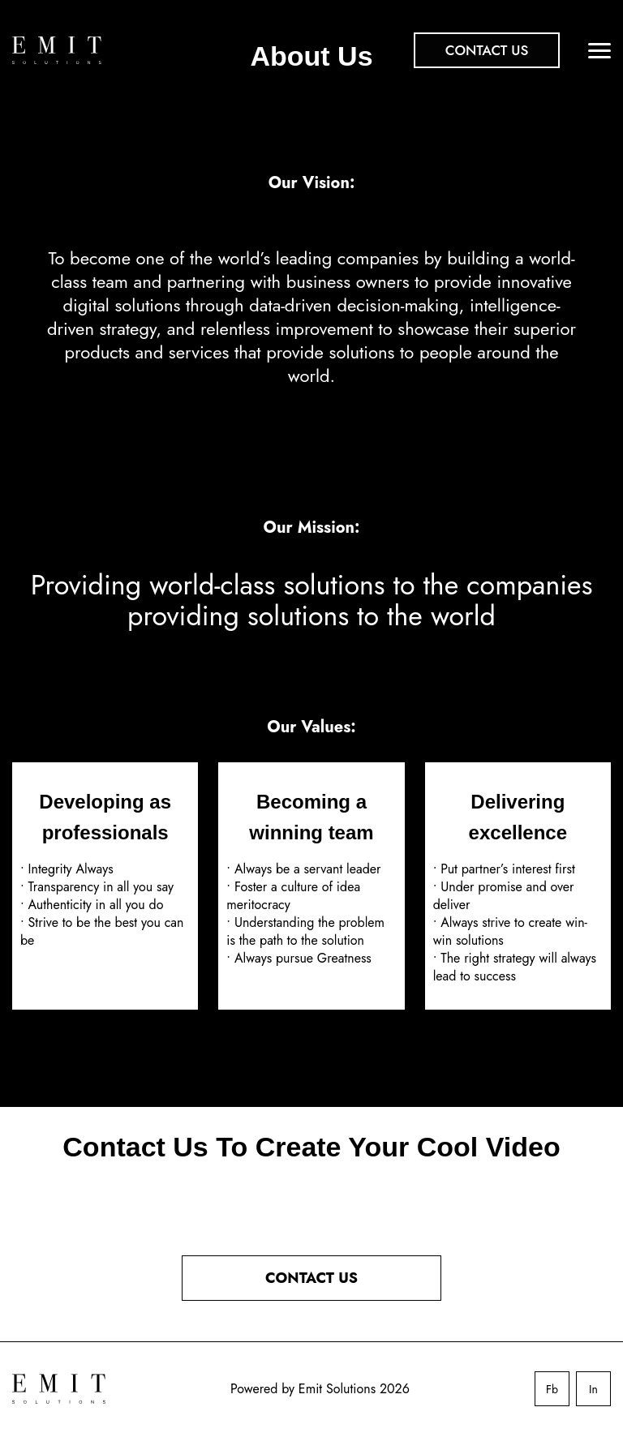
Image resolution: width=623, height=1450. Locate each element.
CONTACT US (311, 1278)
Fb (552, 1389)
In (593, 1389)
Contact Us (487, 50)
